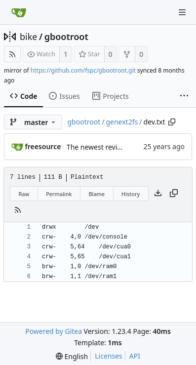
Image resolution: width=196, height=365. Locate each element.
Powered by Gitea (53, 331)
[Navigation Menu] (182, 12)
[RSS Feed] (12, 54)
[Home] (19, 12)
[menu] (72, 356)
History (130, 194)
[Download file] (158, 193)
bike (28, 36)
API (134, 356)
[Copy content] (174, 193)
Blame (96, 194)
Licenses (108, 356)
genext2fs (122, 121)
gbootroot (66, 36)
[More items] (184, 96)
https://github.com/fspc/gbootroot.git (83, 70)
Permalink (59, 194)
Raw (24, 194)
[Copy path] (171, 122)
